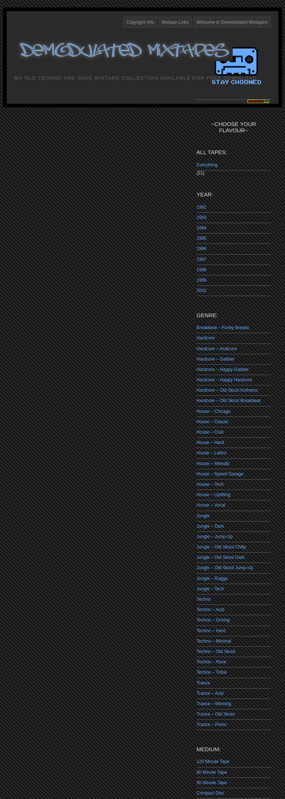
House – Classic (213, 421)
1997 (202, 259)
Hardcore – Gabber (216, 359)
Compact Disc (211, 793)
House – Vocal (211, 505)
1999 (202, 280)
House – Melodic (213, 463)
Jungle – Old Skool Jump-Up (225, 567)
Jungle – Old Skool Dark (221, 557)
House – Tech (210, 484)
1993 (202, 217)
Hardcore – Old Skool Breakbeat (229, 400)
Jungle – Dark (210, 526)
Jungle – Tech (210, 588)
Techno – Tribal (212, 672)
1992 (202, 207)
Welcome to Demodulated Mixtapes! (232, 22)
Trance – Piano (212, 724)
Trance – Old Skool (216, 714)
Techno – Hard (211, 630)
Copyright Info (140, 22)
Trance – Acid (210, 693)
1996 (202, 248)
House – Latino (212, 452)
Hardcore (206, 338)
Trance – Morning (214, 703)
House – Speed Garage (220, 474)
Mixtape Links (175, 22)
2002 (202, 290)
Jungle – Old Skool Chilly (221, 547)
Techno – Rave (211, 661)
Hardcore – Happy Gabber (223, 369)
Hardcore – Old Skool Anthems (227, 390)
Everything (207, 165)
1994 (202, 228)
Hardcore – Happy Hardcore (224, 379)
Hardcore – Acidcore (217, 348)
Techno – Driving (213, 620)
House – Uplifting (213, 494)
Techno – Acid (211, 609)
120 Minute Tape (213, 761)
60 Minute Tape (212, 772)
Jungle (203, 515)
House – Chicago (214, 411)
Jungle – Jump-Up (215, 536)
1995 (202, 238)
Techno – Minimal (214, 641)
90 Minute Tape (212, 782)
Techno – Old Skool (216, 651)
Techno (204, 599)
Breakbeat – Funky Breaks (223, 327)
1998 (202, 269)
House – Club (210, 432)
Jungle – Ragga (212, 578)
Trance (203, 683)
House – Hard (210, 442)
